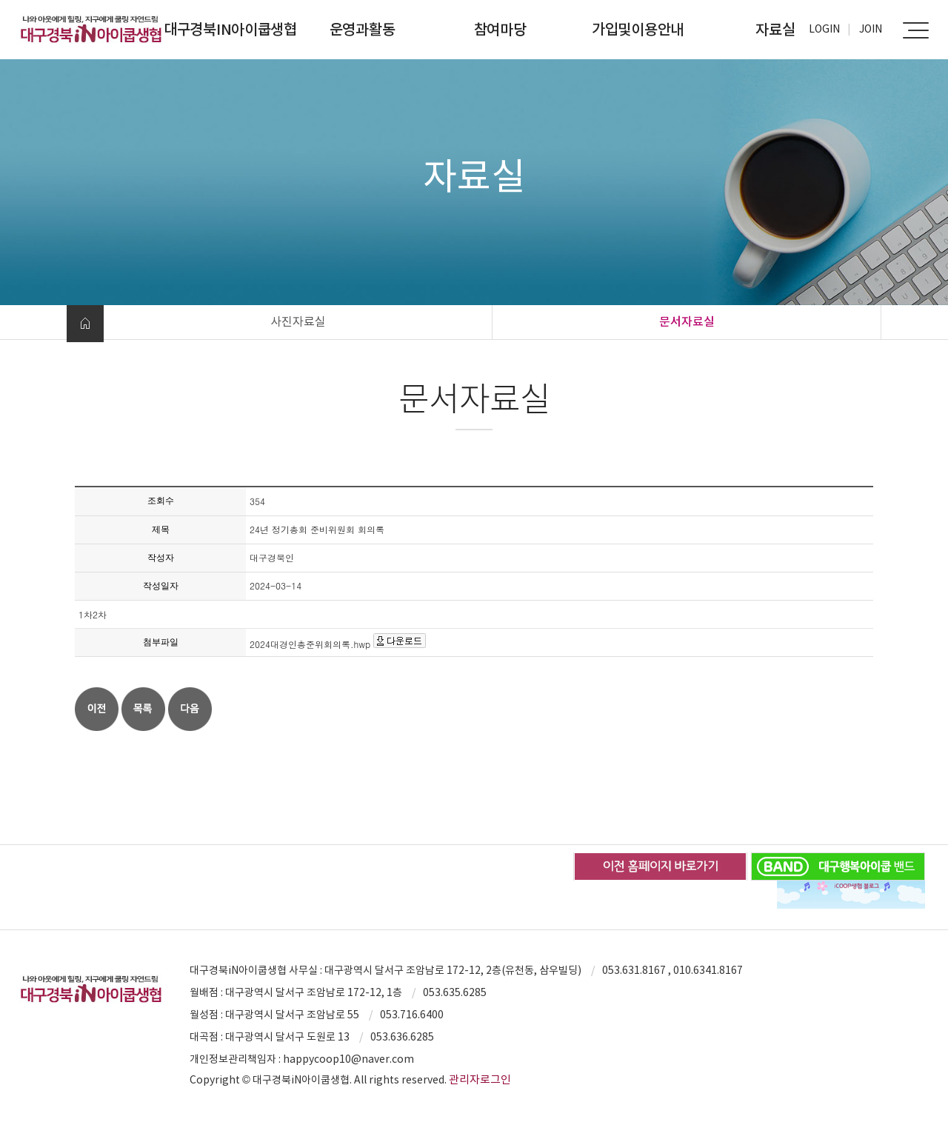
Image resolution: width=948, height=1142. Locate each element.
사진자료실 (298, 321)
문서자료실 (687, 321)
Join (870, 29)
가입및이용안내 (638, 29)
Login (825, 29)
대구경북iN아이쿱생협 (230, 29)
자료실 (775, 29)
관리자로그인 (480, 1079)
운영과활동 (362, 29)
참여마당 (500, 29)
